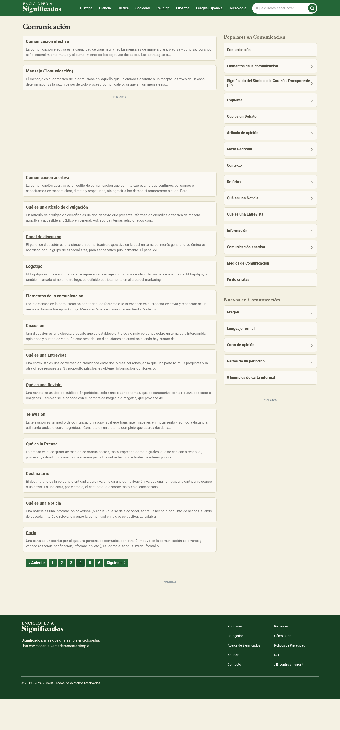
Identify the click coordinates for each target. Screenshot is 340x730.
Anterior (36, 594)
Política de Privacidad (289, 677)
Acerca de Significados (244, 677)
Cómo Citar (282, 667)
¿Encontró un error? (288, 696)
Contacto (234, 696)
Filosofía (182, 8)
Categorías (235, 667)
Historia (86, 8)
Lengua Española (209, 8)
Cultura (123, 8)
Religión (162, 8)
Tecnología (237, 8)
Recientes (281, 658)
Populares (235, 658)
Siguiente (117, 594)
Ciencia (105, 8)
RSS (277, 686)
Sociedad (142, 8)
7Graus (48, 714)
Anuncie (233, 686)
